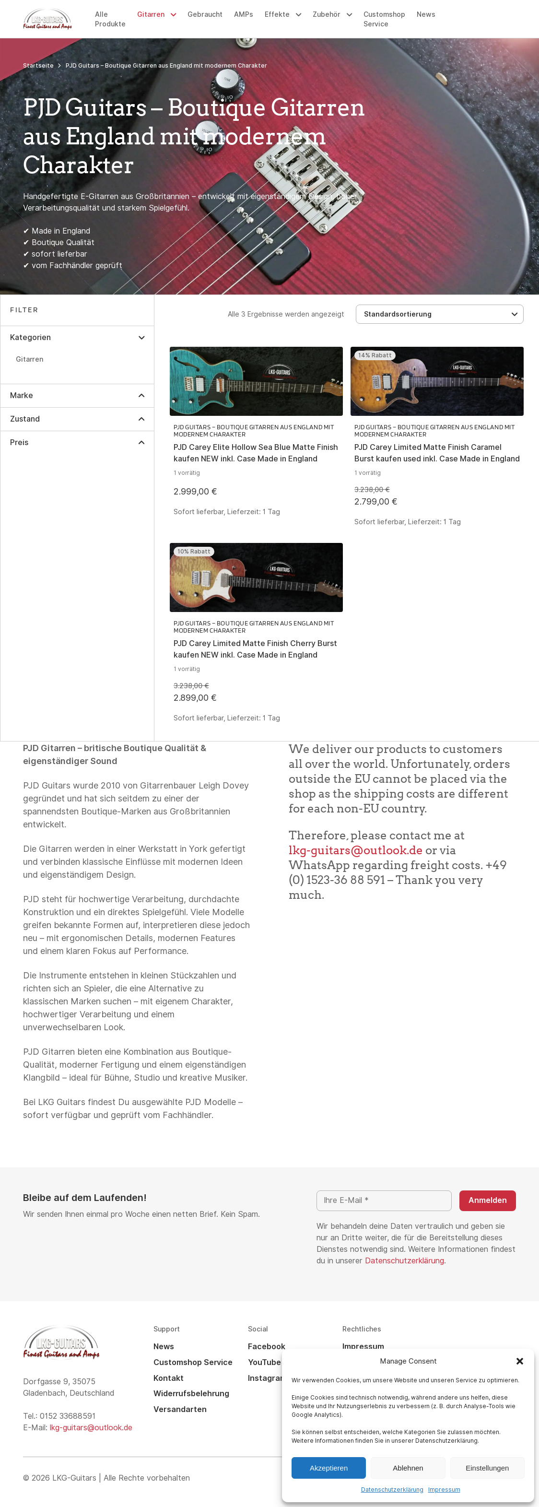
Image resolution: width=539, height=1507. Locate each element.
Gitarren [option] (29, 359)
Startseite (38, 65)
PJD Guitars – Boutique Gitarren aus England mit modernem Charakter (254, 431)
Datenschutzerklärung (392, 1489)
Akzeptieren (329, 1468)
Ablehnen (408, 1468)
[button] (520, 1361)
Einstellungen (487, 1468)
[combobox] (440, 314)
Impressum (444, 1489)
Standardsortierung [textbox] (398, 314)
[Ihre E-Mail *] (384, 1201)
